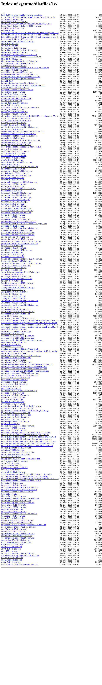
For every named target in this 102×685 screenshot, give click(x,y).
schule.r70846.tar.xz (12, 537)
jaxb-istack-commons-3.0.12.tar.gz (20, 324)
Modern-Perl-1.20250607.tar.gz (17, 47)
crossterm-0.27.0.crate (13, 184)
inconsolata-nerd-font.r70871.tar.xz (21, 313)
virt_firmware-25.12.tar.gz (16, 648)
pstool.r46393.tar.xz (12, 479)
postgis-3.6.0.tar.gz (12, 469)
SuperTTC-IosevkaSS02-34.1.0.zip (19, 63)
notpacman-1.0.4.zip (12, 414)
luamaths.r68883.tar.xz (13, 361)
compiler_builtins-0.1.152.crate (19, 160)
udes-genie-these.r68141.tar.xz (18, 630)
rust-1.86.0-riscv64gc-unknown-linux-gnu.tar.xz (27, 530)
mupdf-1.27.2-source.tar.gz (16, 395)
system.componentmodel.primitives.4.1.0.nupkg (26, 566)
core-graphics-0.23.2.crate (16, 171)
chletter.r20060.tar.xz (13, 134)
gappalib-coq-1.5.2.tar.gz (15, 261)
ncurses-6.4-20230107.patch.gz (17, 400)
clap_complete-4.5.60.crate (16, 142)
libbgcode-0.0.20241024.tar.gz (17, 342)
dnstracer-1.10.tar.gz (13, 200)
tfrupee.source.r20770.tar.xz (17, 588)
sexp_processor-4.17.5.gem (15, 543)
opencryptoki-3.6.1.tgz (13, 429)
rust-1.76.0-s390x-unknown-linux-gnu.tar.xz (25, 519)
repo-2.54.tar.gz (10, 506)
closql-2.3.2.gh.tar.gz (13, 145)
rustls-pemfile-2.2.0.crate (16, 535)
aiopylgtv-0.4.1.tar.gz (13, 76)
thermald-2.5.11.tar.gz (13, 593)
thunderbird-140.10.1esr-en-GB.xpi (20, 595)
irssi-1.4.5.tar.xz (11, 321)
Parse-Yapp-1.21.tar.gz (13, 55)
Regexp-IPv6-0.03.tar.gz (14, 60)
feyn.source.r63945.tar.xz (15, 232)
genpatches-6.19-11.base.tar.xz (18, 263)
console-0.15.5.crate (12, 163)
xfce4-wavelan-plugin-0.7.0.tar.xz (20, 664)
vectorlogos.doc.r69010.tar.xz (17, 643)
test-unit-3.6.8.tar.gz (13, 580)
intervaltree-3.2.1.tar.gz (15, 316)
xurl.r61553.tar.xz (11, 669)
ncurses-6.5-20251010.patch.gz (17, 403)
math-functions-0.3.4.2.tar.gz (17, 371)
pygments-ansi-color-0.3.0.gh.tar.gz (21, 485)
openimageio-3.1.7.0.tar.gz (16, 432)
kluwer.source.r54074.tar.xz (16, 332)
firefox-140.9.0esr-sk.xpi (15, 237)
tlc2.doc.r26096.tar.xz (13, 606)
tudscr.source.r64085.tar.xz (16, 624)
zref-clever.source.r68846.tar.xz (19, 675)
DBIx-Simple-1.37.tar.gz (14, 23)
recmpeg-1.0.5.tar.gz (12, 501)
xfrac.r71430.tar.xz (12, 667)
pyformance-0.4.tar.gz (13, 482)
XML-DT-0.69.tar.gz (11, 68)
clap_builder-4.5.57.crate (15, 139)
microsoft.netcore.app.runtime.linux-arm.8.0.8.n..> (29, 387)
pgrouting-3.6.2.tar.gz (13, 456)
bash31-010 (7, 95)
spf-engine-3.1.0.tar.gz (14, 551)
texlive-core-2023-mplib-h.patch (19, 585)
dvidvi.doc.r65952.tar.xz (15, 205)
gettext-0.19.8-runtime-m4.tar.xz (19, 271)
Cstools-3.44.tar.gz (12, 21)
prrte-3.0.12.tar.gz (12, 477)
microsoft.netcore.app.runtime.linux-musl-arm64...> (29, 390)
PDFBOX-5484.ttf (9, 52)
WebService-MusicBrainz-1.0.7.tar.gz (21, 66)
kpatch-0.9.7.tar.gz (12, 334)
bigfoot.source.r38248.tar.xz (17, 105)
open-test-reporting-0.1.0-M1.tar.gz (21, 424)
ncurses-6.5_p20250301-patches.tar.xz (21, 406)
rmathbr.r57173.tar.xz (13, 511)
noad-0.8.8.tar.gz (11, 411)
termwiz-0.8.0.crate (12, 577)
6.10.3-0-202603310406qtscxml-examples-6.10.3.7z (28, 18)
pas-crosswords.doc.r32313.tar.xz (19, 448)
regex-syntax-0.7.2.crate (15, 503)
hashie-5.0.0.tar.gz (12, 300)
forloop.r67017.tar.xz (13, 258)
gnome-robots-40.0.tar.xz (15, 282)
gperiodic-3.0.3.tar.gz (13, 295)
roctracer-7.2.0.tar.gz (13, 514)
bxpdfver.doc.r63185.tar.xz (16, 116)
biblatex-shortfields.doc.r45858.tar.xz (23, 100)
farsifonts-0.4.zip (11, 226)
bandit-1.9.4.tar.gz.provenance (18, 92)
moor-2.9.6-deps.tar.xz (13, 392)
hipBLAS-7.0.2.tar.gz (12, 303)
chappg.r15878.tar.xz (12, 129)
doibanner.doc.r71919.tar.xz (16, 203)
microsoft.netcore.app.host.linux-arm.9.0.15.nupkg (29, 385)
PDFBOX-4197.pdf (9, 50)
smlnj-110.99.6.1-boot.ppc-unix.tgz (20, 548)
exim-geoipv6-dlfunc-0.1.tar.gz (18, 224)
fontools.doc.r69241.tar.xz (16, 253)
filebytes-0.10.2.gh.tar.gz (16, 234)
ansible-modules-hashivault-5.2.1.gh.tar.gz (25, 79)
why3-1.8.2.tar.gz (11, 656)
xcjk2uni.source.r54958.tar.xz (17, 661)
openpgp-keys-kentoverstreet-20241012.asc (24, 440)
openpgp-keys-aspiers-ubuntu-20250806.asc (24, 437)
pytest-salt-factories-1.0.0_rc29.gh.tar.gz (25, 490)
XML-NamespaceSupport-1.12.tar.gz (19, 71)
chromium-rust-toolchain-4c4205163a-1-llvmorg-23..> (29, 137)
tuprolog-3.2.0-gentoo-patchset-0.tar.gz (23, 627)
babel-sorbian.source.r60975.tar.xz (20, 89)
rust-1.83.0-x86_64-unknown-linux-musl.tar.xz (26, 524)
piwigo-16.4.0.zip (11, 461)
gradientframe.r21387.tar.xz (16, 298)
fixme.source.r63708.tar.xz (16, 247)
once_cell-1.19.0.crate (13, 421)
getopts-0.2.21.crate (12, 269)
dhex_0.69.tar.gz (10, 195)
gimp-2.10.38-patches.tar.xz (16, 274)
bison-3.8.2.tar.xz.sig (13, 110)
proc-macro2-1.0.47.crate (15, 472)
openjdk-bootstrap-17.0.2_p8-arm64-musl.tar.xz (27, 435)
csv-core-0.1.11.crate (13, 187)
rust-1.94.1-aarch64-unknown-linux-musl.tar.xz (27, 532)
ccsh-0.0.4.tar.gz (11, 124)
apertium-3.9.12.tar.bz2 (14, 81)
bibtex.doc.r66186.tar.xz (15, 102)
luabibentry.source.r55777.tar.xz (19, 358)
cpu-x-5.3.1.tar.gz (11, 176)
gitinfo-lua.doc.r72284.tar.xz (17, 279)
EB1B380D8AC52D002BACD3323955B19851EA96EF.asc (26, 26)
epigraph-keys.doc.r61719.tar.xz (19, 216)
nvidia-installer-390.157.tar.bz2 (19, 416)
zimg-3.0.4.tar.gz (11, 672)
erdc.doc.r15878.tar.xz (13, 218)
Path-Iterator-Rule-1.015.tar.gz (19, 58)
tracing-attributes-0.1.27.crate (19, 614)
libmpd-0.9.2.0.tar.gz (13, 353)
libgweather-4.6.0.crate (14, 348)
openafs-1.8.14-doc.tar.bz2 (16, 427)
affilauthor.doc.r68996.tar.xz (17, 73)
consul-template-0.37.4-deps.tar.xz (20, 166)
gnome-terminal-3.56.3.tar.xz (17, 284)
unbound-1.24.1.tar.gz (13, 635)
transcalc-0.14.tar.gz (13, 617)
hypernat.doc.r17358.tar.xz (16, 311)
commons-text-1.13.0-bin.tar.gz (18, 158)
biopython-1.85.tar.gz (13, 108)
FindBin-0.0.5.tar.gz (12, 31)
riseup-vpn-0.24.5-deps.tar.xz (17, 508)
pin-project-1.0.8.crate (14, 458)
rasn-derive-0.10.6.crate (15, 498)
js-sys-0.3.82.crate (12, 327)
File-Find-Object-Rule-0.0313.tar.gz (21, 29)
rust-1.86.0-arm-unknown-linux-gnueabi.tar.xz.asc (28, 527)
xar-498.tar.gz (9, 659)
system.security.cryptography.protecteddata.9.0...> (29, 572)
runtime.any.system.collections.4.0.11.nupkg (25, 516)
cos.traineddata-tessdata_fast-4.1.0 (21, 174)
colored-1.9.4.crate (12, 153)
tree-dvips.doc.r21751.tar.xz (17, 622)
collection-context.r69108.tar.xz (19, 150)
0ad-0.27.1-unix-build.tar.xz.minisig (21, 15)
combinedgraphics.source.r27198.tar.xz (22, 155)
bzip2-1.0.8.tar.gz (11, 118)
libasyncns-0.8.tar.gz (13, 340)
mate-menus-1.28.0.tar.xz (15, 369)
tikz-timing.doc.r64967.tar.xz (17, 601)
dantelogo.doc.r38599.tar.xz (16, 192)
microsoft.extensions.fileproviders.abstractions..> (29, 382)
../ (3, 13)
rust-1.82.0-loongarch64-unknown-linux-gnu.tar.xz (28, 522)
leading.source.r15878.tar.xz (17, 337)
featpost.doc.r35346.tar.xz (16, 229)
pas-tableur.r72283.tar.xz (15, 450)
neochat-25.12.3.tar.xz (13, 408)
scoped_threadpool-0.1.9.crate (17, 540)
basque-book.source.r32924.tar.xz (19, 97)
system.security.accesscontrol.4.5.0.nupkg (24, 569)
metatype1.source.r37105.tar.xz (18, 379)
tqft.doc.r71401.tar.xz (13, 611)
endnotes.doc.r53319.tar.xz (16, 208)
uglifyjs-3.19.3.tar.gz (13, 632)
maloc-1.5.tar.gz (10, 366)
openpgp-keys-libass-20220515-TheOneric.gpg (25, 443)
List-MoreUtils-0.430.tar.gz (16, 44)
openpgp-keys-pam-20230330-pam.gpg (20, 445)
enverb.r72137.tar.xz (12, 213)
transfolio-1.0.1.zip (12, 619)
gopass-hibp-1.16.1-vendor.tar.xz (19, 290)
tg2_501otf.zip (9, 590)
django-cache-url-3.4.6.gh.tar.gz (19, 197)
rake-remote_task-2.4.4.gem (16, 495)
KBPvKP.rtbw (7, 34)
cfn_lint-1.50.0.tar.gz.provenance (20, 126)
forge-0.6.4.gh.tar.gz (13, 255)
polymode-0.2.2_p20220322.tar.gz (19, 466)
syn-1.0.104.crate (11, 561)
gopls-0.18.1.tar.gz (12, 292)
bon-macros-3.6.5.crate (13, 113)
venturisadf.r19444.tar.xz (15, 646)
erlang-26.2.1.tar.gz (12, 221)
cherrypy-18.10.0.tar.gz (14, 131)
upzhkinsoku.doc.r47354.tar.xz (17, 638)
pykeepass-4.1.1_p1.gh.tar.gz (17, 487)
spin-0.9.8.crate (10, 553)
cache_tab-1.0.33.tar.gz (14, 121)
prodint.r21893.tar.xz (13, 474)
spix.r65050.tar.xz (11, 556)
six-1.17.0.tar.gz (11, 545)
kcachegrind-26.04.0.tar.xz (16, 329)
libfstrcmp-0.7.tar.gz (13, 345)
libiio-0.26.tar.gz (11, 350)
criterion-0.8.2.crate (13, 182)
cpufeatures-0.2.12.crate (15, 179)
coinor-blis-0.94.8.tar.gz (15, 147)
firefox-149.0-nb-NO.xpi (14, 240)
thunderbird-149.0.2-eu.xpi (16, 598)
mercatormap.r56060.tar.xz (15, 374)
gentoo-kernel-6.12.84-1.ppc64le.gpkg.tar (24, 266)
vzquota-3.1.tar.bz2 (12, 651)
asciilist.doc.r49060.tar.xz (16, 84)
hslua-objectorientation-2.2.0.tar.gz (21, 308)
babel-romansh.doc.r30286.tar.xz (19, 87)
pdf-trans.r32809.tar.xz (14, 453)
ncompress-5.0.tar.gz (12, 398)
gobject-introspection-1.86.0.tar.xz (21, 287)
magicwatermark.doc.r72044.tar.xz (19, 363)
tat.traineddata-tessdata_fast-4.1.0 (21, 574)
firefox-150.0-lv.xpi (12, 242)
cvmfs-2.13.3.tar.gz (12, 189)
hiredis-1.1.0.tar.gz (12, 305)
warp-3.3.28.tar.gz (11, 653)
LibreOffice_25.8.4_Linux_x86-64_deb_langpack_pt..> (29, 39)
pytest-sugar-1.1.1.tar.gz (15, 493)
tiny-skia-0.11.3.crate (13, 603)
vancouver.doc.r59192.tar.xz (16, 640)
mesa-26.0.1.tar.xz (11, 377)
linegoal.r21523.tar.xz (13, 356)
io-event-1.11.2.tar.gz (13, 319)
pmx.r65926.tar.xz (11, 464)
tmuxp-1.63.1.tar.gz (12, 609)
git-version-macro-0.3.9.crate (17, 276)
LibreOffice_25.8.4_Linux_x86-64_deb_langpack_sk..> (29, 42)
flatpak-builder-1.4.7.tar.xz (17, 250)
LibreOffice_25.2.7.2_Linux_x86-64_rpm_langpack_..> (29, 37)
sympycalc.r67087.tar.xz (14, 559)
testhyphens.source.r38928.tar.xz (19, 582)
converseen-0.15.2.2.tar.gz (16, 168)
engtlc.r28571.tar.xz (12, 211)
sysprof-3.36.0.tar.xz (13, 564)
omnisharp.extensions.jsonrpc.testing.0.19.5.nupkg (29, 419)
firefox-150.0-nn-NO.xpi (14, 245)
